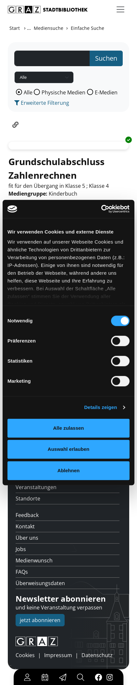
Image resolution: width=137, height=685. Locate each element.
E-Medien (106, 92)
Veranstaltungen (36, 487)
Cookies (25, 655)
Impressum (58, 655)
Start (14, 28)
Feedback (27, 515)
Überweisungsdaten (40, 583)
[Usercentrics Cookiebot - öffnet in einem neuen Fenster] (101, 209)
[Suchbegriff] (52, 58)
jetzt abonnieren (40, 620)
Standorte (28, 498)
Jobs (21, 549)
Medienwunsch (34, 560)
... (29, 27)
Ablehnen (68, 470)
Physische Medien (63, 92)
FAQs (22, 571)
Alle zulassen (68, 428)
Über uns (27, 537)
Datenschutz (97, 655)
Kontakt (25, 526)
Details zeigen (100, 407)
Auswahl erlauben (68, 449)
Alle (28, 92)
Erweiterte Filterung (41, 102)
